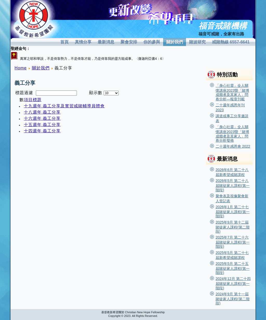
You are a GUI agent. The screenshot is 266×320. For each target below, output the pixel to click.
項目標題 (33, 99)
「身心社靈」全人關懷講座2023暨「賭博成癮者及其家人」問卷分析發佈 (232, 133)
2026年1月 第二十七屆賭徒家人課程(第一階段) (233, 211)
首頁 (64, 42)
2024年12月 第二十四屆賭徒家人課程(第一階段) (233, 283)
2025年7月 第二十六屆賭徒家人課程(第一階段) (233, 242)
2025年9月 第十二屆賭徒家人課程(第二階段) (233, 226)
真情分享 (83, 42)
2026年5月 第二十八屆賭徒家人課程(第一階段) (233, 185)
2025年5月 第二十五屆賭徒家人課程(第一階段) (233, 268)
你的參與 (151, 42)
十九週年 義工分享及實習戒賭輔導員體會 (64, 106)
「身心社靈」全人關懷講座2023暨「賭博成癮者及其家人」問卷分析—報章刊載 (232, 92)
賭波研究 (197, 42)
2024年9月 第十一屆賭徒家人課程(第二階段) (233, 298)
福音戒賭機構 (222, 25)
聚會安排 (129, 42)
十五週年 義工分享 (42, 124)
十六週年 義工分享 (42, 118)
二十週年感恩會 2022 (233, 146)
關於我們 (174, 42)
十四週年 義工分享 (42, 131)
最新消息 (106, 42)
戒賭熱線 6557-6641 (231, 42)
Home (21, 68)
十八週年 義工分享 (42, 112)
